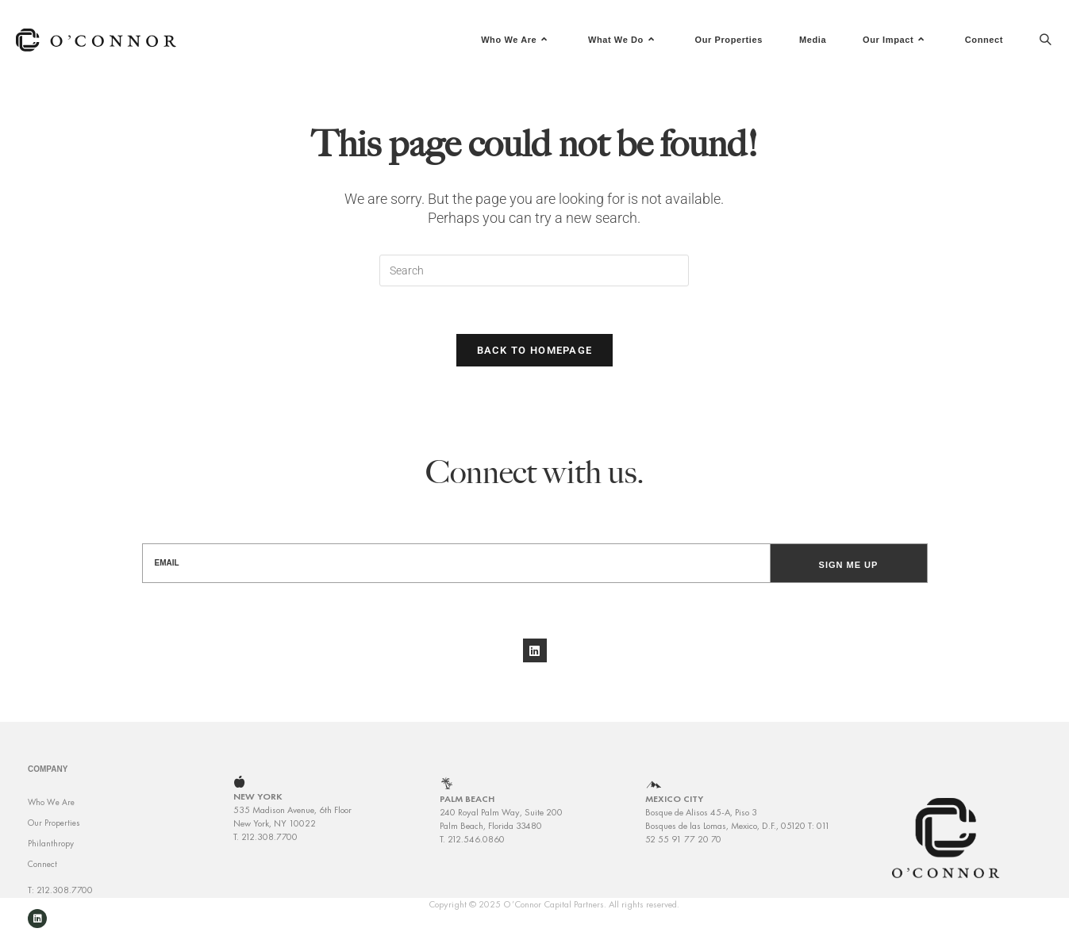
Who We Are (51, 813)
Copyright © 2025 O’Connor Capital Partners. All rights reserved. (554, 914)
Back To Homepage (535, 350)
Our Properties (54, 833)
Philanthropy (51, 854)
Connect (42, 874)
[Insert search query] (534, 270)
